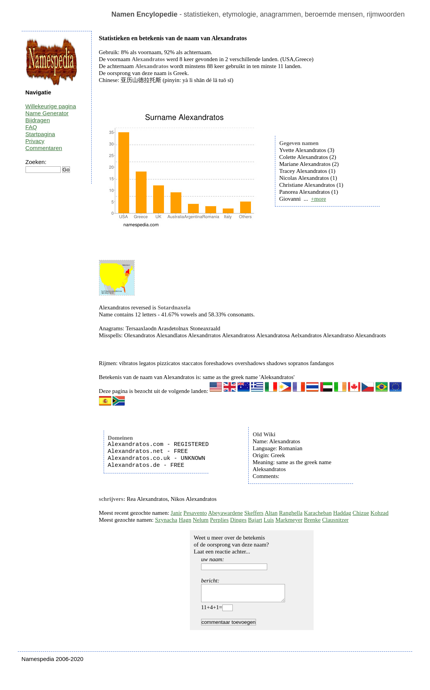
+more (318, 199)
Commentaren (44, 148)
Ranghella (290, 513)
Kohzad (379, 513)
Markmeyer (288, 520)
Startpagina (40, 134)
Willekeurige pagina (51, 106)
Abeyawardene (225, 513)
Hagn (185, 520)
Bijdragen (38, 120)
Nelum (200, 520)
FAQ (31, 127)
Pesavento (195, 513)
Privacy (35, 141)
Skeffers (254, 513)
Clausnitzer (335, 520)
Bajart (255, 520)
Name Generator (47, 113)
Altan (270, 513)
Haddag (342, 513)
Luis (269, 520)
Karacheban (318, 513)
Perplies (219, 520)
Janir (176, 513)
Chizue (361, 513)
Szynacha (166, 520)
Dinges (238, 520)
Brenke (312, 520)
